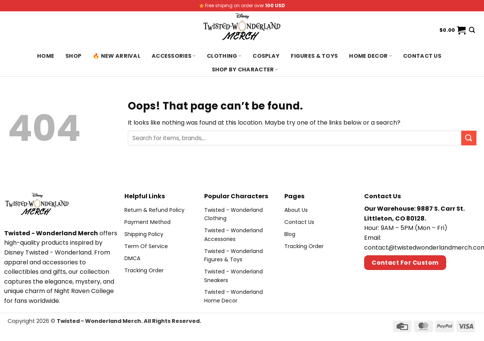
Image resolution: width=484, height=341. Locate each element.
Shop (73, 56)
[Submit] (468, 138)
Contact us (422, 56)
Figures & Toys (314, 56)
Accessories (173, 56)
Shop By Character (245, 69)
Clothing (224, 56)
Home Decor (370, 56)
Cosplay (266, 56)
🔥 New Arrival (116, 56)
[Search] (472, 30)
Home (45, 56)
